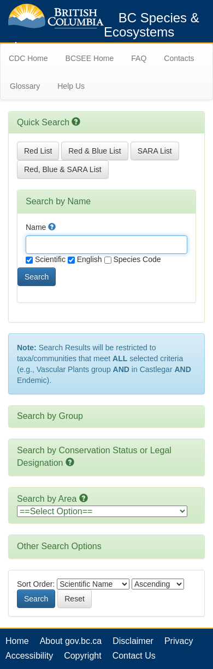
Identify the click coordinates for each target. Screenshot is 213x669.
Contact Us (134, 655)
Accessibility (29, 655)
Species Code (132, 259)
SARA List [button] (155, 151)
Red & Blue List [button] (94, 151)
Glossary (25, 86)
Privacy (178, 641)
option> (102, 511)
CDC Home (28, 58)
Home (17, 641)
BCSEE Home (90, 58)
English (85, 259)
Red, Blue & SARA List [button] (63, 169)
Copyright (82, 655)
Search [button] (37, 276)
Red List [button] (38, 151)
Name (41, 227)
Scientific (46, 259)
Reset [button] (74, 598)
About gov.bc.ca (71, 641)
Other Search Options (59, 546)
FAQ (138, 58)
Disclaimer (133, 641)
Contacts (179, 58)
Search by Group (50, 416)
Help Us (71, 86)
